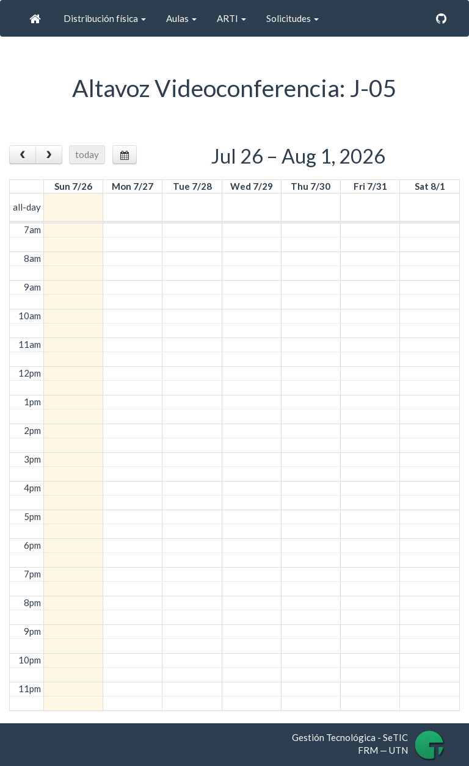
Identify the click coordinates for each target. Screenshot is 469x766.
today (87, 154)
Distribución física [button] (104, 18)
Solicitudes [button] (291, 18)
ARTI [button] (230, 18)
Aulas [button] (180, 18)
